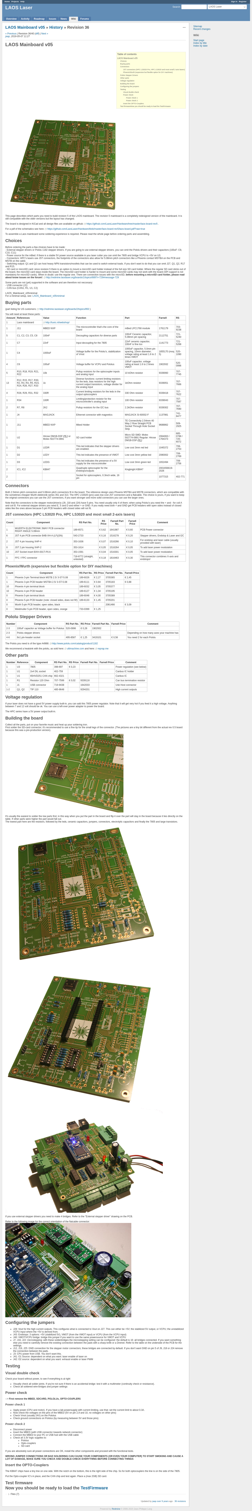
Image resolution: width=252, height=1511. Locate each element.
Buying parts (125, 64)
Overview (11, 18)
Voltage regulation (127, 81)
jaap (7, 36)
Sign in (234, 1)
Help (22, 1)
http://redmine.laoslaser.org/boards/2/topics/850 (64, 309)
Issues (52, 18)
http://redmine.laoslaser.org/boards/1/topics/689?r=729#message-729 (82, 277)
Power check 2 (132, 101)
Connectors (124, 67)
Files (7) (15, 1494)
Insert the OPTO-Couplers (133, 104)
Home (7, 1)
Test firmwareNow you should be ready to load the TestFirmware (145, 106)
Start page (198, 40)
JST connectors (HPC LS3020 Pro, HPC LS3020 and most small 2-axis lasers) (154, 70)
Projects (15, 1)
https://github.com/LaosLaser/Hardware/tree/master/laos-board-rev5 (122, 223)
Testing (123, 89)
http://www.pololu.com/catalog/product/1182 (75, 643)
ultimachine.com (75, 648)
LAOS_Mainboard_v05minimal (48, 296)
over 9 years (163, 1501)
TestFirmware (94, 1487)
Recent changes (201, 29)
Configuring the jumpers (129, 86)
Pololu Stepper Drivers (129, 75)
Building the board (127, 84)
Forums (84, 18)
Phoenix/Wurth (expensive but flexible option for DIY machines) (148, 72)
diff (37, 33)
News (64, 18)
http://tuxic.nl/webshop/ (57, 322)
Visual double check (131, 92)
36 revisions (180, 1501)
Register (242, 1)
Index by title (200, 43)
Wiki (73, 18)
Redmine (116, 1509)
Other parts (124, 78)
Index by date (200, 45)
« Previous (11, 33)
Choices (123, 61)
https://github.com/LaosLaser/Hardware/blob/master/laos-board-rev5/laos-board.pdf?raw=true (96, 229)
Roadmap (39, 18)
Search (176, 7)
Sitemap (197, 26)
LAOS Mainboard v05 (25, 27)
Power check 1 (132, 98)
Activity (25, 18)
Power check (128, 95)
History (56, 27)
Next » (44, 33)
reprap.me (103, 648)
